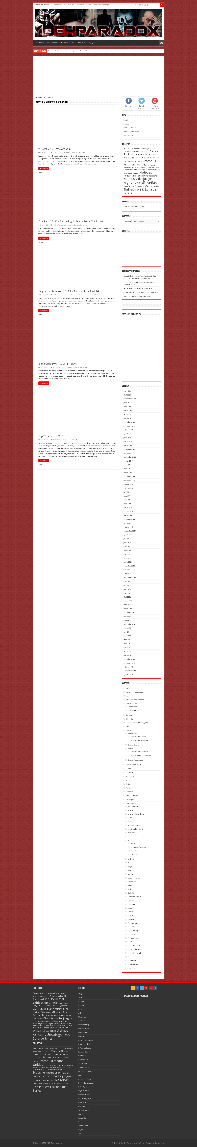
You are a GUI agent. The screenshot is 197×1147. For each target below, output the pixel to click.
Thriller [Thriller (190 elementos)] (128, 189)
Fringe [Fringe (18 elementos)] (35, 1006)
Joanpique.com (83, 1067)
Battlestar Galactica (134, 825)
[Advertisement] (98, 77)
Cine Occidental (69, 5)
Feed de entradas (130, 128)
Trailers (128, 788)
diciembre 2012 (129, 566)
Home (39, 98)
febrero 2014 (128, 511)
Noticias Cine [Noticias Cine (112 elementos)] (60, 1008)
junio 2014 (127, 496)
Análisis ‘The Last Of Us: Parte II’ (140, 288)
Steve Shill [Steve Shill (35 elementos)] (142, 186)
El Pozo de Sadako (85, 1048)
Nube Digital (82, 1087)
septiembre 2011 (130, 624)
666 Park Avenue (133, 806)
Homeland (131, 874)
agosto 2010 (128, 675)
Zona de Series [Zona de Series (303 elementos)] (42, 1038)
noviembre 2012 (129, 570)
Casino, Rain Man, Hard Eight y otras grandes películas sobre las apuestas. (72, 51)
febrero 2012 (128, 605)
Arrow (54, 152)
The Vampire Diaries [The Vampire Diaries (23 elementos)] (55, 1027)
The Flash (58, 225)
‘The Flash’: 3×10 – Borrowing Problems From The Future (70, 221)
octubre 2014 (128, 484)
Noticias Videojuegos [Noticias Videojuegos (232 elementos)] (138, 179)
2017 (45, 98)
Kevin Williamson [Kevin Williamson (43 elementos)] (133, 169)
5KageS (81, 994)
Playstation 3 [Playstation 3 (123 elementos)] (131, 183)
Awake (130, 818)
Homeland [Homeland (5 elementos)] (42, 1006)
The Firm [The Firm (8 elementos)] (46, 1025)
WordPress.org (129, 136)
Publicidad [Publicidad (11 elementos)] (50, 1021)
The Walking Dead (134, 953)
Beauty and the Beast (135, 829)
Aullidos (81, 1013)
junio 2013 (127, 543)
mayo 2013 (127, 546)
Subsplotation (83, 1118)
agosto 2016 (128, 434)
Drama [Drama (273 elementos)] (147, 161)
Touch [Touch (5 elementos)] (47, 1031)
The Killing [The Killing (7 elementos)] (69, 1025)
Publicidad (129, 772)
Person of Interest (134, 897)
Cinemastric (82, 1036)
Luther (130, 885)
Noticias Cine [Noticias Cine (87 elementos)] (130, 175)
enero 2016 (128, 445)
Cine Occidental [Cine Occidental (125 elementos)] (141, 154)
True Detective (133, 964)
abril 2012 (127, 597)
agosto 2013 (128, 535)
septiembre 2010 (130, 671)
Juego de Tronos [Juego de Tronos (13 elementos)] (52, 1006)
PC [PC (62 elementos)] (154, 179)
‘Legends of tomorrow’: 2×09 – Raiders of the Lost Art (68, 291)
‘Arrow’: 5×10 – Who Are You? (54, 148)
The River (131, 942)
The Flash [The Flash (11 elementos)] (52, 1025)
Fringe (130, 867)
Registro (127, 120)
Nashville (131, 893)
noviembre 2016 (129, 426)
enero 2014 (128, 515)
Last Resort (132, 882)
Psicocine (81, 1106)
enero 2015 (128, 473)
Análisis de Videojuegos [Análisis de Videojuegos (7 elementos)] (47, 993)
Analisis (128, 688)
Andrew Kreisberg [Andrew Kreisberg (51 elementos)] (141, 149)
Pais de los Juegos (84, 1098)
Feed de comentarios (131, 132)
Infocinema (82, 1064)
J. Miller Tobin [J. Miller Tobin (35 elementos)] (133, 167)
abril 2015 (127, 469)
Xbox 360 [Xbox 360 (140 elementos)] (138, 189)
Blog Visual (82, 1017)
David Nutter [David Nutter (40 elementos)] (128, 161)
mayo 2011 (127, 640)
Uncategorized (131, 800)
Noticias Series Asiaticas (139, 752)
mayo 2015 (127, 465)
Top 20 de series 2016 (50, 436)
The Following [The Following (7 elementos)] (60, 1025)
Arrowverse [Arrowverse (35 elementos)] (151, 149)
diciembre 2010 (129, 659)
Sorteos (128, 784)
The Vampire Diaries (135, 949)
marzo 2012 (128, 601)
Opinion (129, 768)
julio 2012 (127, 585)
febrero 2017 (128, 414)
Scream (130, 912)
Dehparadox (159, 1143)
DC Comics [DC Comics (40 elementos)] (138, 161)
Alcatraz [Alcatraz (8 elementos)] (36, 993)
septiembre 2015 (130, 457)
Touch (130, 957)
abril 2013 (127, 550)
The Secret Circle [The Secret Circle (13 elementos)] (39, 1028)
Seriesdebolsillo (84, 1110)
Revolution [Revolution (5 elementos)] (64, 1021)
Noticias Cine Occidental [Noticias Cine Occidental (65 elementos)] (147, 176)
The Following (133, 931)
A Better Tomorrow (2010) (140, 296)
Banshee (131, 821)
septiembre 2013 (130, 531)
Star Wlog (81, 1114)
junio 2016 (127, 438)
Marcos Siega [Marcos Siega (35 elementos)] (47, 1069)
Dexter (130, 863)
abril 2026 (127, 395)
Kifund (80, 1075)
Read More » (44, 168)
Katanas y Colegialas (85, 1071)
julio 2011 (127, 632)
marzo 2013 (128, 554)
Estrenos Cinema (84, 1052)
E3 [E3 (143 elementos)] (154, 161)
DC (58, 152)
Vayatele (81, 1130)
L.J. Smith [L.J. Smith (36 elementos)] (142, 169)
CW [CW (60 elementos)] (157, 158)
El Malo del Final (84, 1044)
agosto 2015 (128, 461)
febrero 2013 (128, 558)
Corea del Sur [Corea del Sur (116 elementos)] (59, 1054)
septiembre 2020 (130, 399)
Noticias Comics (133, 745)
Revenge (131, 900)
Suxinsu (81, 1122)
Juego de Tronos (134, 878)
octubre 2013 (128, 527)
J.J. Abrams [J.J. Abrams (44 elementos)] (56, 1065)
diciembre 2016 (129, 422)
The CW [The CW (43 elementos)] (156, 186)
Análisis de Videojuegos (101, 5)
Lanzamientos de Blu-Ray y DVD (137, 723)
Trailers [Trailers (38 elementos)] (52, 1031)
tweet (41, 172)
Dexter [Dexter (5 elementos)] (60, 1003)
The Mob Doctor (134, 938)
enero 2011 (128, 655)
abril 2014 (127, 504)
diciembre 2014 (129, 476)
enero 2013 (128, 562)
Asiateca (81, 1009)
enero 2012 (128, 609)
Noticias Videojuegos (135, 760)
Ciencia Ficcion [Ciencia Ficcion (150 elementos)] (60, 1051)
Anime (128, 696)
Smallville (131, 915)
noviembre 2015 (129, 453)
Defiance (131, 859)
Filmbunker (82, 1056)
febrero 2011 (128, 651)
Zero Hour (131, 968)
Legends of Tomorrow (62, 295)
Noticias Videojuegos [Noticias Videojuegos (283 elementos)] (58, 1018)
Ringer (130, 908)
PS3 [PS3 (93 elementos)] (141, 183)
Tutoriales (129, 792)
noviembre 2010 (129, 663)
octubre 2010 (128, 667)
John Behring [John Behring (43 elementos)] (151, 167)
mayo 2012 (127, 593)
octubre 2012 (128, 574)
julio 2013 (127, 539)
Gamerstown (83, 1060)
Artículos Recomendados (135, 700)
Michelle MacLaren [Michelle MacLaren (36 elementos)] (133, 173)
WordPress (140, 1143)
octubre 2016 (128, 430)
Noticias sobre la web (133, 765)
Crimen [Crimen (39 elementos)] (134, 158)
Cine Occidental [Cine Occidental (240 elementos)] (53, 999)
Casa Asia (81, 1021)
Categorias (127, 221)
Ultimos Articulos (65, 152)
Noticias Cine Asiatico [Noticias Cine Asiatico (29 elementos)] (43, 1012)
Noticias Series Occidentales (141, 755)
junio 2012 (127, 589)
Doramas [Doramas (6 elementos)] (66, 1003)
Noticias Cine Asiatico (138, 737)
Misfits (130, 889)
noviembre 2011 (129, 616)
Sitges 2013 (130, 780)
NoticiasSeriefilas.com (86, 1083)
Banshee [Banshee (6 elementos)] (47, 996)
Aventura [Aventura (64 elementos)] (127, 152)
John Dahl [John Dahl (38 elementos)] (49, 1067)
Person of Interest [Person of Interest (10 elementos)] (39, 1021)
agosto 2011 (128, 628)
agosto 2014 (128, 488)
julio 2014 (127, 492)
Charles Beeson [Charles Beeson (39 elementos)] (144, 152)
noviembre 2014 (129, 480)
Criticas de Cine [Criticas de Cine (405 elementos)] (44, 1003)
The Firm (131, 927)
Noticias (129, 731)
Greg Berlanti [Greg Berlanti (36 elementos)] (150, 165)
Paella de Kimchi (84, 1095)
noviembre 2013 (129, 523)
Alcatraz (130, 810)
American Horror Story (136, 814)
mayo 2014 (127, 500)
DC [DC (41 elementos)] (56, 1003)
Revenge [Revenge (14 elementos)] (57, 1021)
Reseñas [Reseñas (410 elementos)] (150, 183)
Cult (129, 836)
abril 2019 (127, 407)
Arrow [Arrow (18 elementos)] (57, 993)
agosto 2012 (128, 581)
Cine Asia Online (84, 1029)
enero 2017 (128, 418)
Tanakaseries (83, 1126)
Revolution (131, 904)
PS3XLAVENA (82, 1102)
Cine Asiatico (57, 5)
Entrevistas (129, 719)
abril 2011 (127, 644)
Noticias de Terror (84, 1079)
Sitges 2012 (130, 776)
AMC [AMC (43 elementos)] (132, 149)
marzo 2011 (128, 647)
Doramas (80, 5)
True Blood (132, 961)
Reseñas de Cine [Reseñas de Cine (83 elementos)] (131, 186)
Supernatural (132, 919)
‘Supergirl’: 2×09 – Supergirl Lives (57, 363)
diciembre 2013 (129, 519)
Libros (88, 5)
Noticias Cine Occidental (139, 740)
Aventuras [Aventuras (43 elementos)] (135, 152)
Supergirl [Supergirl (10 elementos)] (67, 1023)
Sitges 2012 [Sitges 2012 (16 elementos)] (42, 1023)
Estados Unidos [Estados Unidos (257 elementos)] (135, 165)
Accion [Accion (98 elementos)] (127, 148)
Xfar (79, 1133)
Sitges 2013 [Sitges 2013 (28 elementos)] (52, 1023)
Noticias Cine (132, 734)
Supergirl (58, 367)
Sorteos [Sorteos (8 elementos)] (61, 1023)
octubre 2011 (128, 620)
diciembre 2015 (129, 449)
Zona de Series (77, 152)
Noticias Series (133, 749)
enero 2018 (128, 410)
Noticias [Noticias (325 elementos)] (145, 172)
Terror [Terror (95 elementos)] (149, 186)
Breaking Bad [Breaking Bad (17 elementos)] (55, 996)
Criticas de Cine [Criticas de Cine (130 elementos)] (146, 157)
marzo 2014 (128, 508)
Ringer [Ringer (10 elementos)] (35, 1023)
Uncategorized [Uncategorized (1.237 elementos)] (58, 1034)
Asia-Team (82, 1001)
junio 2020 (127, 403)
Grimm (130, 870)
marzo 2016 (128, 442)
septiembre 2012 (130, 578)
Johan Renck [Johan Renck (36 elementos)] (142, 167)
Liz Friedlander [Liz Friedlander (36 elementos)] (150, 169)
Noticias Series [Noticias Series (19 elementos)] (52, 1015)
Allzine (80, 997)
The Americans (133, 923)
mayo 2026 (127, 391)
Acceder (126, 124)
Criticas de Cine (131, 704)
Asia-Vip (81, 1005)
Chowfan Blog (83, 1025)
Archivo (126, 207)
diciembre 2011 (129, 612)
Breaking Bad (132, 833)
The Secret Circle (134, 946)
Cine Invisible (83, 1032)
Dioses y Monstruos (85, 1040)
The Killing (131, 934)
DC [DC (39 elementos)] (133, 161)
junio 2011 (127, 636)
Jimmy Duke (128, 276)
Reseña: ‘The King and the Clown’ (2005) (143, 292)
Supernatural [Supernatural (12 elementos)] (37, 1025)
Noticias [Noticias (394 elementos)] (46, 1009)
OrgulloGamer (83, 1091)
